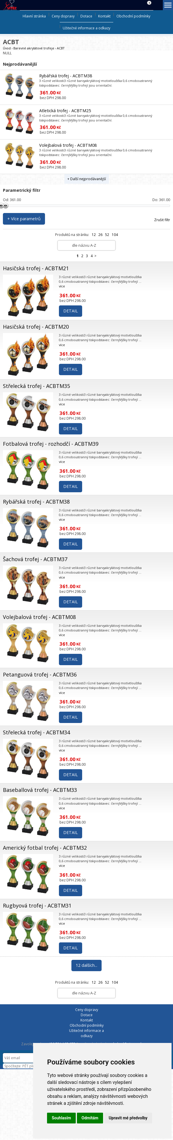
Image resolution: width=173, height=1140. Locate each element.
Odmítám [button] (90, 1118)
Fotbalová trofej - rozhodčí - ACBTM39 (50, 443)
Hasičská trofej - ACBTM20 (36, 326)
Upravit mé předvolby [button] (128, 1118)
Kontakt (104, 16)
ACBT (60, 48)
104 (115, 234)
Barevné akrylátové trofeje (33, 48)
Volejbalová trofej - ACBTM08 (68, 145)
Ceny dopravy (63, 16)
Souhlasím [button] (61, 1118)
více (62, 286)
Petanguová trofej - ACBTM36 (40, 674)
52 (107, 234)
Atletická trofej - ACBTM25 (65, 110)
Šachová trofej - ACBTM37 (35, 559)
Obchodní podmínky (133, 16)
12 (94, 234)
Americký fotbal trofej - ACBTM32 (45, 847)
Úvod (7, 48)
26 (100, 234)
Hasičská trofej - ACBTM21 (36, 268)
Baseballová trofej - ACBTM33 (40, 789)
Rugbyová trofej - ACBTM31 (37, 905)
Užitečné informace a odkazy (86, 28)
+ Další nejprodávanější (86, 178)
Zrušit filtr (162, 219)
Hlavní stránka (34, 16)
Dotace (86, 16)
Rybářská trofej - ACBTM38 (65, 75)
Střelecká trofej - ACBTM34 (36, 732)
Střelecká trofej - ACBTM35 (36, 385)
